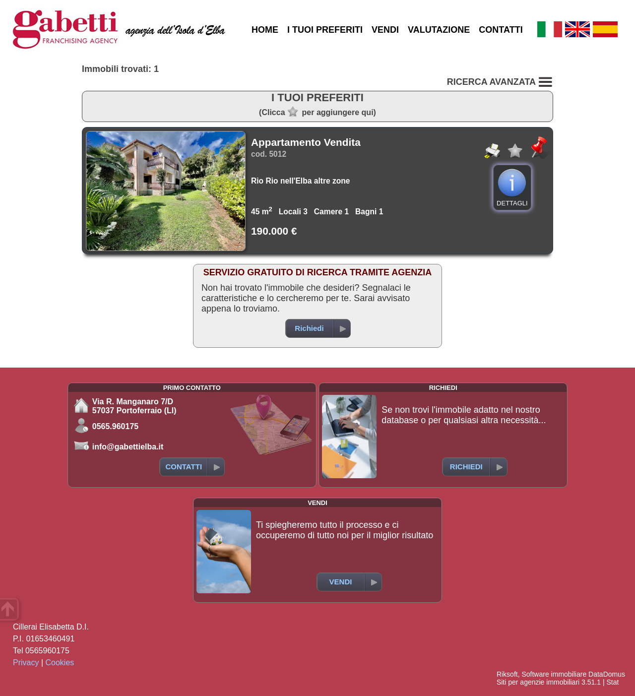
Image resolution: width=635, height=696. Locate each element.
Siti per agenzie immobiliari (538, 682)
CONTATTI (500, 30)
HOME (265, 30)
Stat (612, 682)
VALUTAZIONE (439, 30)
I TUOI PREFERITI (325, 30)
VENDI (385, 30)
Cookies (60, 662)
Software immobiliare (553, 674)
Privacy (26, 662)
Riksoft (507, 674)
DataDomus (606, 674)
